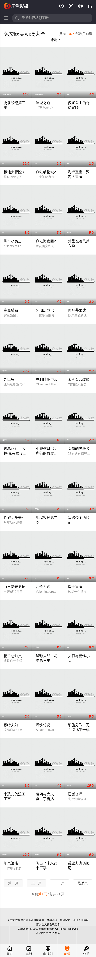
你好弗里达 (77, 310)
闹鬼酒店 (11, 863)
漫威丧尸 (75, 794)
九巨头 (9, 379)
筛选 (55, 40)
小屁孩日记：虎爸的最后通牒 (47, 453)
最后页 (83, 883)
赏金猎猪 (11, 310)
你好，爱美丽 (14, 518)
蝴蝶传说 (43, 725)
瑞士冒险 (75, 587)
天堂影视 (16, 6)
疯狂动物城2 (46, 172)
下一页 (59, 883)
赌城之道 (43, 103)
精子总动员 (13, 656)
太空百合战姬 (79, 379)
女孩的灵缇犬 (79, 448)
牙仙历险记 (45, 310)
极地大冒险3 (14, 172)
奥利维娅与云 (47, 379)
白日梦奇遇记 (14, 587)
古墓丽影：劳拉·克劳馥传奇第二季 (15, 453)
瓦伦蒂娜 (43, 587)
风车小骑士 (13, 241)
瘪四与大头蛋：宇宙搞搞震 (47, 799)
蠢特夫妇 (11, 725)
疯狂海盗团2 (46, 241)
